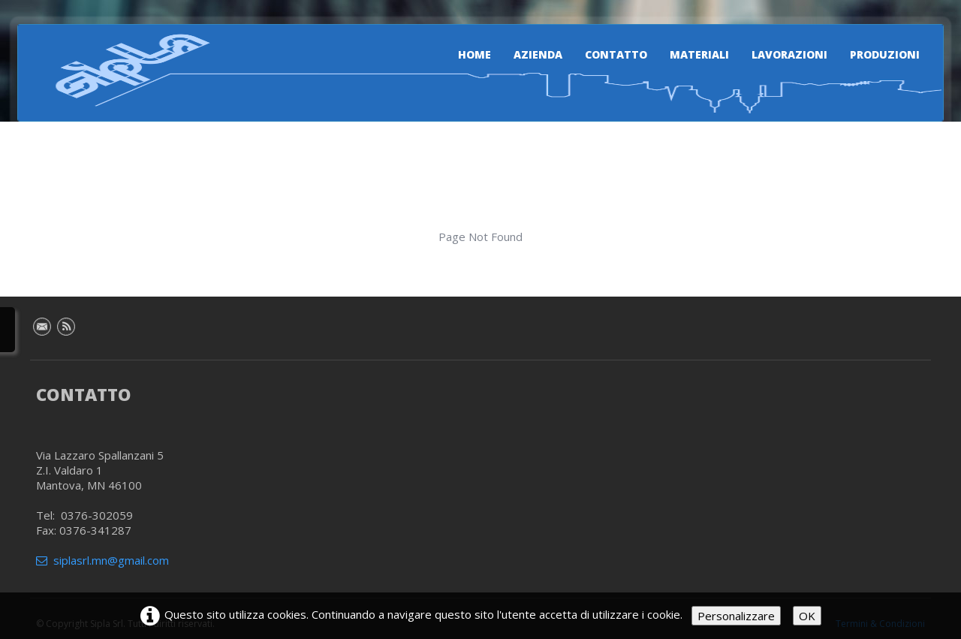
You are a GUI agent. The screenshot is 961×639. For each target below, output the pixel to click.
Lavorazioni (789, 54)
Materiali (699, 54)
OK (807, 615)
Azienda (538, 54)
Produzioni (885, 54)
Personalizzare (736, 615)
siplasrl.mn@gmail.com (102, 560)
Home (474, 54)
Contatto (616, 54)
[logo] (124, 69)
